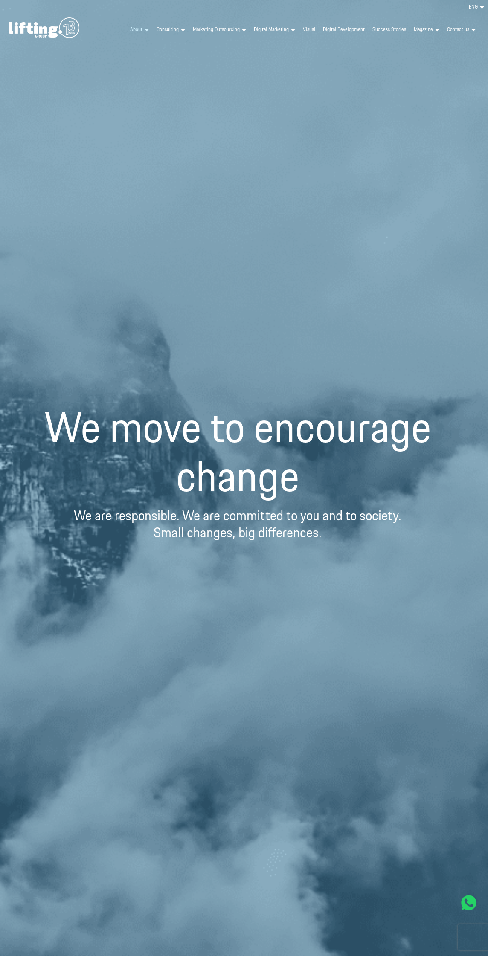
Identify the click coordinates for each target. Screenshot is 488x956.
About (139, 29)
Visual (309, 29)
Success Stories (389, 29)
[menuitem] (476, 7)
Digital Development (344, 29)
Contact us (461, 29)
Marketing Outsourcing (219, 29)
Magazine (426, 29)
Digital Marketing (274, 29)
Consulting (171, 29)
